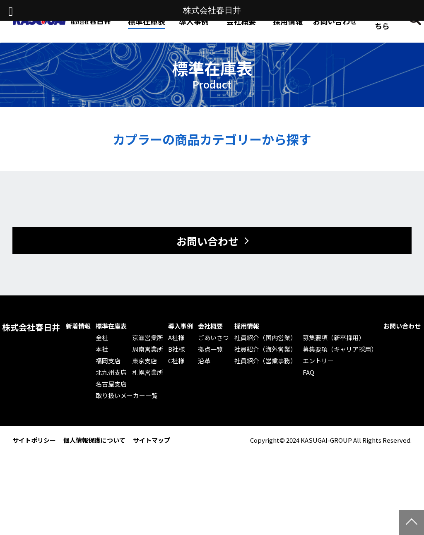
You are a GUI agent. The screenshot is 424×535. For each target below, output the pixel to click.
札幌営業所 (147, 372)
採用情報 (288, 21)
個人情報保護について (94, 440)
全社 (102, 337)
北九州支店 (111, 372)
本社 (102, 349)
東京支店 (144, 361)
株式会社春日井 (31, 327)
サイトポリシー (34, 440)
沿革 (204, 361)
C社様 (176, 361)
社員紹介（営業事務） (265, 361)
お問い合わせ (335, 21)
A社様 (176, 337)
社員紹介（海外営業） (265, 349)
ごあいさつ (213, 337)
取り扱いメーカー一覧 (127, 395)
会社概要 (210, 326)
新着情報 (78, 326)
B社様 (176, 349)
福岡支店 (108, 361)
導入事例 (180, 326)
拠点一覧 (210, 349)
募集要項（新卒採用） (334, 337)
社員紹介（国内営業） (265, 337)
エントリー (318, 361)
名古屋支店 (111, 384)
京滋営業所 (147, 337)
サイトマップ (151, 440)
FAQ (308, 372)
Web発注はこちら (382, 21)
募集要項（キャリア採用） (340, 349)
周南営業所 (147, 349)
